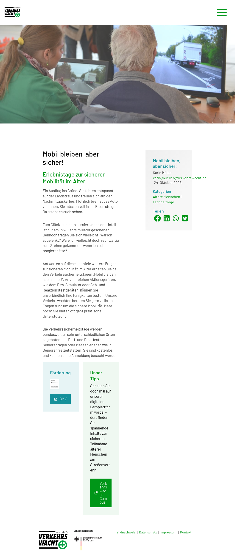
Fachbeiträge (163, 202)
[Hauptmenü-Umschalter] (221, 12)
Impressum (168, 532)
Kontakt (185, 532)
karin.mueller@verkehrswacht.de (180, 178)
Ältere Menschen (166, 196)
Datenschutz (148, 532)
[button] (60, 399)
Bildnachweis (126, 532)
